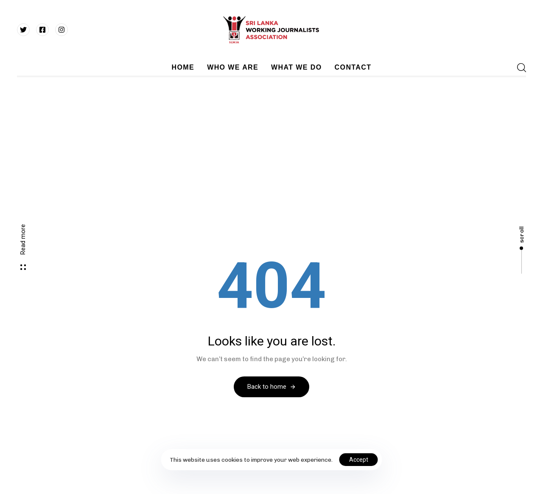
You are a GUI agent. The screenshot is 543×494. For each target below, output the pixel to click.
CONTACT (353, 67)
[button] (519, 67)
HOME (183, 67)
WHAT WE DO (296, 67)
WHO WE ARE (232, 67)
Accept (358, 459)
